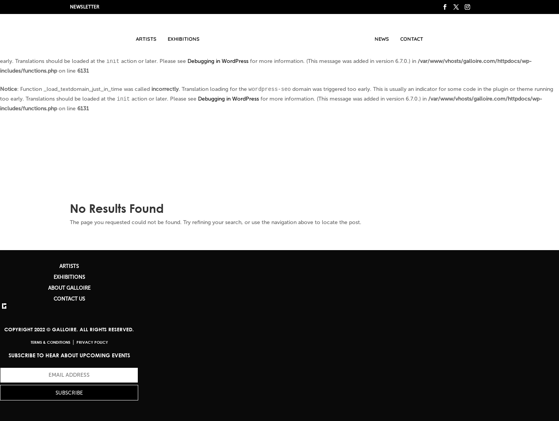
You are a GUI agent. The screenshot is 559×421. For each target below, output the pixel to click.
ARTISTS (69, 266)
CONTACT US (69, 299)
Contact (411, 39)
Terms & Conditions (50, 342)
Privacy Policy (92, 342)
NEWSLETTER (84, 7)
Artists (146, 39)
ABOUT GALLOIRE (69, 288)
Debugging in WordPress (217, 61)
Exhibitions (184, 39)
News (382, 39)
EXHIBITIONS (69, 277)
